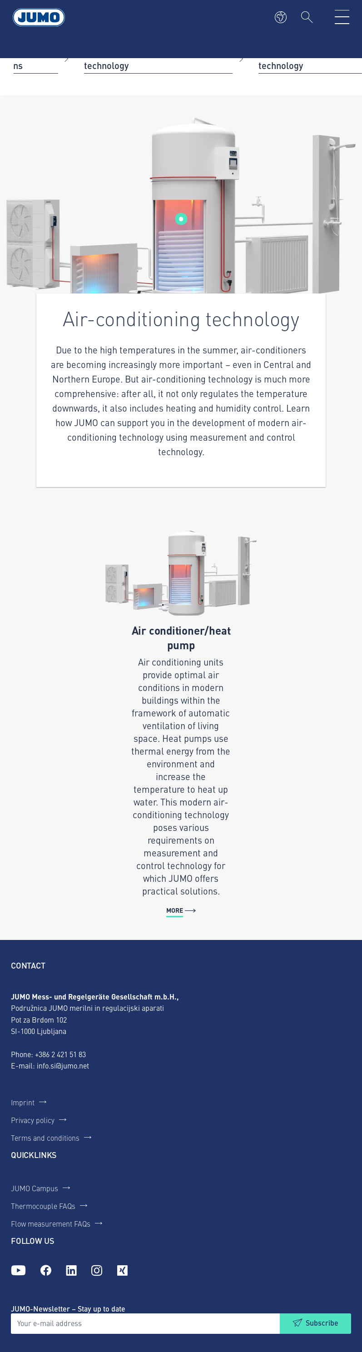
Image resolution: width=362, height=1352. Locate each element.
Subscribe (322, 1322)
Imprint (23, 1102)
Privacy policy (33, 1120)
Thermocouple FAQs (43, 1206)
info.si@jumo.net (63, 1065)
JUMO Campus (34, 1188)
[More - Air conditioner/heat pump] (180, 724)
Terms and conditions (45, 1138)
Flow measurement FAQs (50, 1223)
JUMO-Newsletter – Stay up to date (68, 1308)
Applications (33, 58)
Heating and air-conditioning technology (142, 58)
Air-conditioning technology (291, 58)
